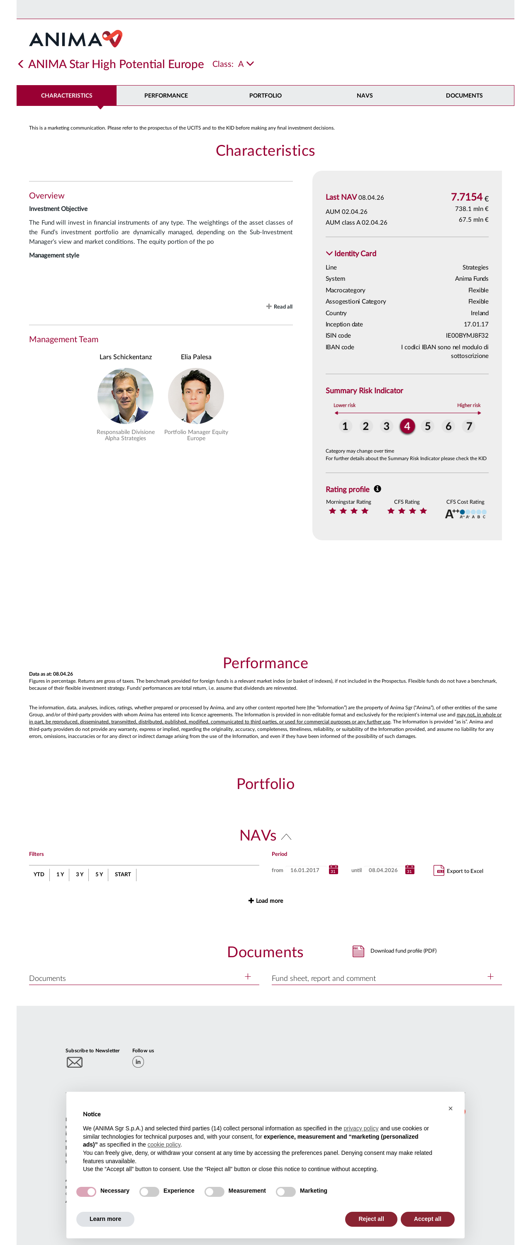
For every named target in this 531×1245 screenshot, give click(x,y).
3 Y (79, 874)
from (277, 870)
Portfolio (265, 96)
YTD (39, 874)
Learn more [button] (105, 1219)
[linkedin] (138, 1062)
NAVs (365, 96)
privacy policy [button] (360, 1128)
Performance (166, 96)
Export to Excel (458, 870)
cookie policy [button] (164, 1144)
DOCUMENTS (464, 96)
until (356, 870)
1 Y (60, 874)
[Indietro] (21, 64)
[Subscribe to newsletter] (75, 1062)
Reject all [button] (371, 1219)
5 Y (99, 874)
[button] (351, 254)
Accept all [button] (427, 1219)
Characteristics (67, 96)
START (123, 874)
